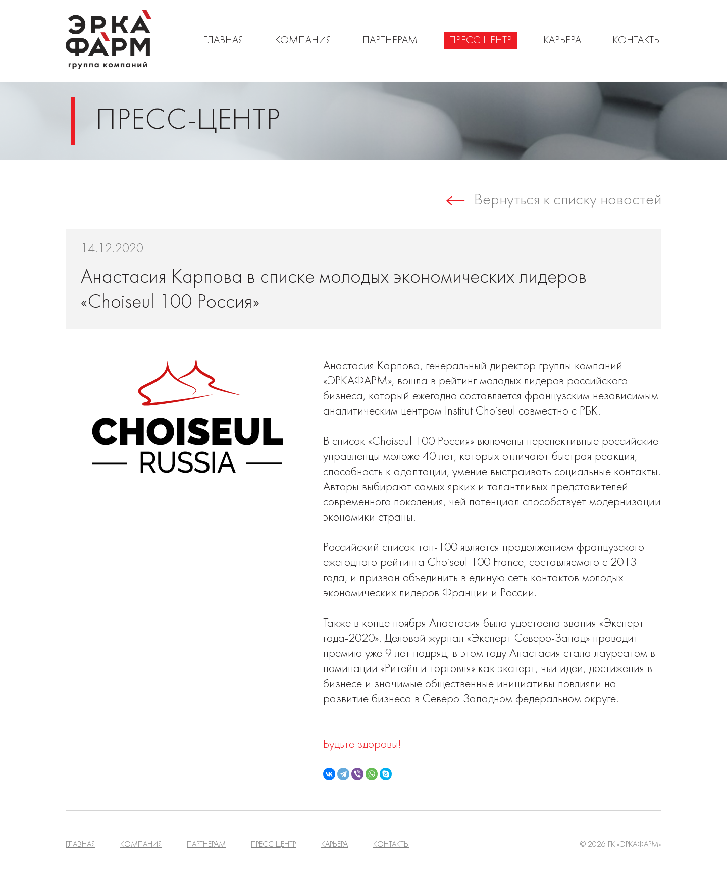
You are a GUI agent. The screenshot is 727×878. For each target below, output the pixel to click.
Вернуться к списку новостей (567, 201)
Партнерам (390, 41)
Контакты (636, 41)
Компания (303, 41)
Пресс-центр (480, 41)
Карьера (562, 41)
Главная (223, 41)
